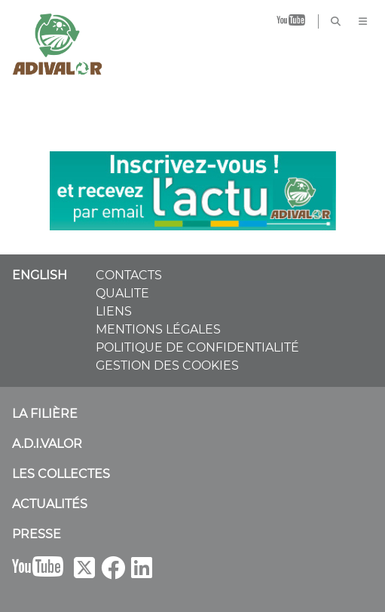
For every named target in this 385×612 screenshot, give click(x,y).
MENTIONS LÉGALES (158, 329)
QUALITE (122, 293)
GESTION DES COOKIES (167, 365)
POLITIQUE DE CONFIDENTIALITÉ (197, 347)
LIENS (114, 311)
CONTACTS (129, 275)
